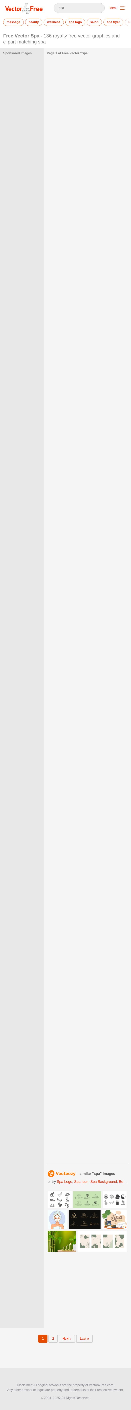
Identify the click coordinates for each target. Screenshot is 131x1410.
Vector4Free (24, 8)
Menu (113, 8)
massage (13, 22)
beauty (34, 22)
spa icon (81, 1182)
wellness (53, 22)
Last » (84, 1338)
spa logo (75, 22)
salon (94, 22)
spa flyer (113, 22)
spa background (103, 1182)
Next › (66, 1338)
